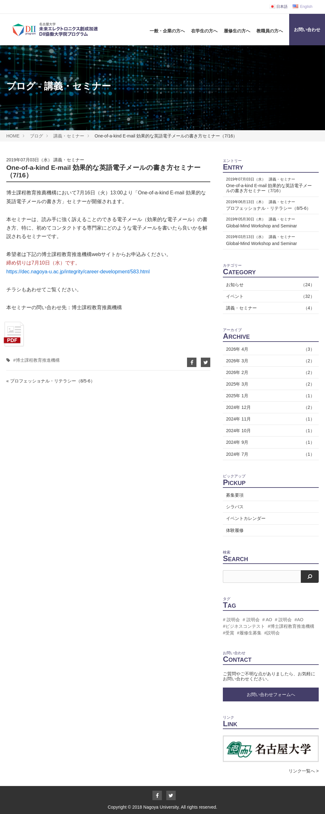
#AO (299, 619)
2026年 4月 (269, 349)
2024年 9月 (269, 442)
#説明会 (272, 632)
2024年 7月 (269, 454)
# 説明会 (231, 619)
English (302, 6)
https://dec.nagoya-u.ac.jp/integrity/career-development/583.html (78, 271)
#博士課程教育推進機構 (36, 360)
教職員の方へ (269, 30)
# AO (267, 619)
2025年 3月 (269, 384)
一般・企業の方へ (167, 30)
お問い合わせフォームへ (271, 694)
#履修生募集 (249, 632)
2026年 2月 (269, 372)
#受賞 (228, 632)
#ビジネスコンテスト (244, 626)
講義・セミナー (68, 135)
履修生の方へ (237, 30)
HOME (12, 135)
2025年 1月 (269, 395)
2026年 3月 (269, 360)
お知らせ (269, 284)
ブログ (36, 135)
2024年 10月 (269, 430)
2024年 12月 (269, 407)
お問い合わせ (307, 29)
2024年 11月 (269, 418)
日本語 (278, 6)
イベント (269, 296)
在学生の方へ (204, 30)
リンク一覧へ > (304, 770)
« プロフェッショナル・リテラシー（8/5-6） (50, 380)
